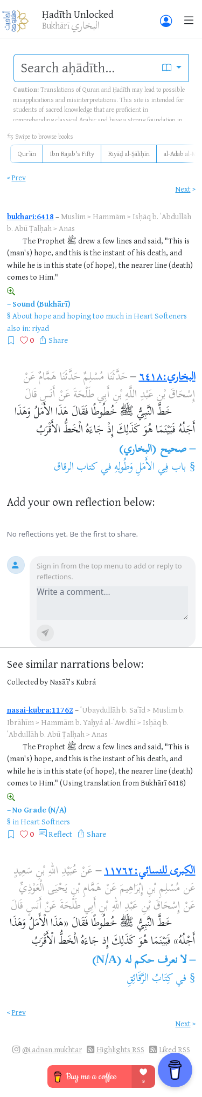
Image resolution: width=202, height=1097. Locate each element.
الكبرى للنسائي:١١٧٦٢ (149, 872)
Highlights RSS (120, 1049)
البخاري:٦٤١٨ (167, 378)
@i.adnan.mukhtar (52, 1049)
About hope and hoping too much (68, 315)
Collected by (27, 681)
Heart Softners (45, 821)
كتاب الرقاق (75, 468)
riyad (40, 328)
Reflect (60, 833)
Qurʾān (27, 153)
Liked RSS (174, 1049)
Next (183, 188)
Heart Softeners (160, 315)
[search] (84, 68)
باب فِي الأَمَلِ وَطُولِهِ (150, 468)
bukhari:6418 (30, 216)
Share (58, 340)
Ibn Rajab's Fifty (72, 153)
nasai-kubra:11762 (40, 709)
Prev (19, 177)
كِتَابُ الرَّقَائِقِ (149, 979)
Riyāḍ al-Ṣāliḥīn (129, 153)
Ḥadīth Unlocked (78, 14)
